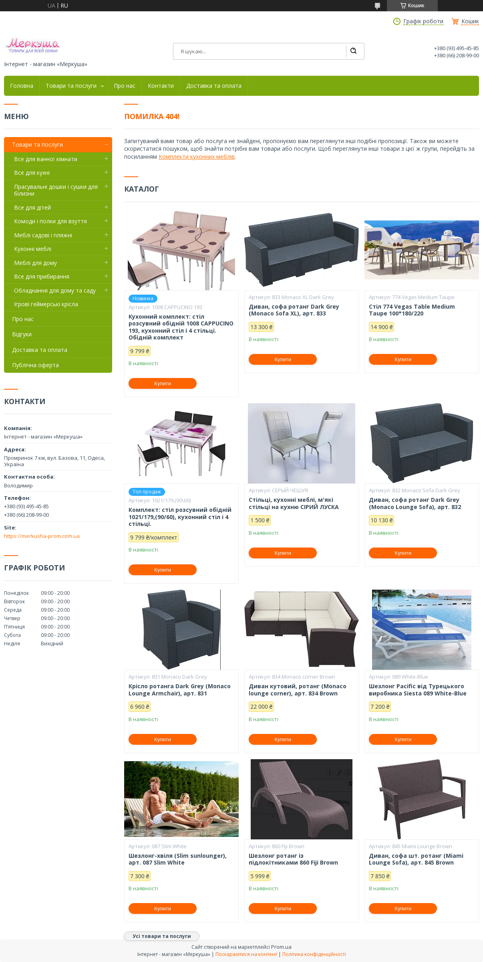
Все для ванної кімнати (45, 159)
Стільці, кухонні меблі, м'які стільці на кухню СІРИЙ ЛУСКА (294, 503)
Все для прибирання (41, 276)
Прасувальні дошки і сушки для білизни (56, 190)
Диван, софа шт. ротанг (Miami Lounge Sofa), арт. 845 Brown (416, 859)
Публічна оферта (35, 365)
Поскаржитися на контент (246, 954)
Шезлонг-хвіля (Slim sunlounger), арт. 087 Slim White (178, 859)
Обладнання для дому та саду (55, 290)
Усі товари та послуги (162, 936)
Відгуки (22, 334)
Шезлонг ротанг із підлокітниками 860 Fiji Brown (293, 859)
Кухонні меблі (32, 249)
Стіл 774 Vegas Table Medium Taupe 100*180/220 (412, 310)
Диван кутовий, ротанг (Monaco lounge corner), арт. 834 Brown (297, 690)
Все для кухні (32, 172)
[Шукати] (353, 51)
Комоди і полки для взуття (50, 221)
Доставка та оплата (214, 85)
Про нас (124, 85)
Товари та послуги (71, 85)
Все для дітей (32, 207)
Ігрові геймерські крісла (46, 304)
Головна (21, 85)
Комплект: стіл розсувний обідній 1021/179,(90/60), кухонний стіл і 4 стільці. (180, 516)
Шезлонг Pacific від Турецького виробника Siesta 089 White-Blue (418, 690)
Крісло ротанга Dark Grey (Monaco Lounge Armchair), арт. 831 (180, 690)
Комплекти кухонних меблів (197, 156)
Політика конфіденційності (314, 954)
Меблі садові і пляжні (43, 235)
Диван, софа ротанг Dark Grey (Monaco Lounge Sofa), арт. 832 (415, 503)
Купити (162, 383)
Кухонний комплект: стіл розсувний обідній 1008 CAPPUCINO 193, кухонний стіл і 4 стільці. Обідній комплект (181, 327)
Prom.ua (281, 946)
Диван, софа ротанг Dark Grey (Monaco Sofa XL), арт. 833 (294, 310)
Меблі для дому (35, 263)
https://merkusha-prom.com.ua (42, 536)
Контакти (161, 85)
